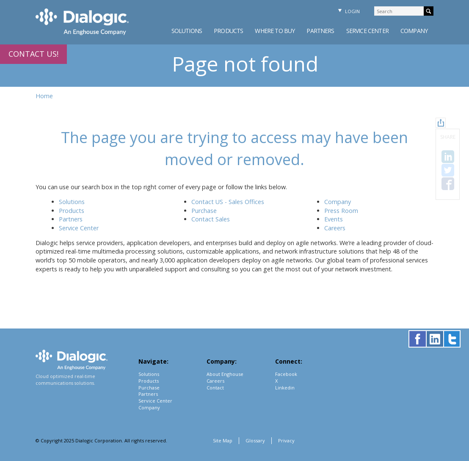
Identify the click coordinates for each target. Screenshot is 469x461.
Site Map (222, 440)
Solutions (186, 31)
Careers (334, 228)
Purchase (204, 211)
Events (333, 219)
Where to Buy (275, 31)
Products (228, 31)
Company (414, 31)
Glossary (255, 440)
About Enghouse (225, 374)
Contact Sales (210, 219)
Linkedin (285, 387)
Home (44, 96)
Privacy (286, 440)
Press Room (341, 211)
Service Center (367, 31)
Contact (215, 387)
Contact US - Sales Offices (227, 202)
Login (348, 11)
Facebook (286, 374)
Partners (320, 31)
